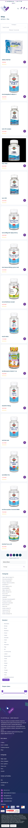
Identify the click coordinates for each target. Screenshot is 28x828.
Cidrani (5, 635)
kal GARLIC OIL (6, 475)
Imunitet (5, 585)
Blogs (2, 750)
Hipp (5, 647)
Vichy (5, 674)
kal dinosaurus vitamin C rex (9, 371)
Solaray (5, 663)
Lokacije (2, 785)
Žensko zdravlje (7, 614)
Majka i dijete (6, 590)
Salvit (5, 661)
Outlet (4, 597)
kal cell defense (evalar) (8, 302)
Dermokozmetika (7, 579)
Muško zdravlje (6, 592)
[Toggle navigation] (26, 8)
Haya (5, 642)
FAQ (2, 780)
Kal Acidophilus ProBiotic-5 (9, 94)
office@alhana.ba (6, 796)
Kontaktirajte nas (4, 782)
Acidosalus (6, 623)
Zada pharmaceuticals (9, 677)
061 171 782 (19, 1)
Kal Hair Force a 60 (7, 544)
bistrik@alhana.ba (9, 1)
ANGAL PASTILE (6, 59)
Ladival (5, 654)
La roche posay (7, 651)
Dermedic (6, 637)
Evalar (5, 640)
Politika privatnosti (5, 747)
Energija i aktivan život (8, 583)
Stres (4, 606)
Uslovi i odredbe (4, 745)
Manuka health (7, 656)
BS (13, 3)
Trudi (5, 667)
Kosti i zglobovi (7, 586)
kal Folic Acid (5, 440)
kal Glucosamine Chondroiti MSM (10, 509)
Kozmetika (5, 588)
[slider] (2, 693)
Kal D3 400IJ (5, 336)
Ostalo (5, 658)
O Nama (2, 742)
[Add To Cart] (24, 62)
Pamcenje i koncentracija (8, 599)
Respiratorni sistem (7, 603)
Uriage (5, 672)
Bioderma (6, 630)
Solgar (5, 665)
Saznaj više (13, 825)
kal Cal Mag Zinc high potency (10, 232)
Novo (5, 594)
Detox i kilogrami (7, 581)
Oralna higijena (6, 596)
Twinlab (6, 670)
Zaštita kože (6, 610)
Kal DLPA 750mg (6, 405)
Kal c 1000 (4, 163)
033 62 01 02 (5, 790)
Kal (5, 649)
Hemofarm (6, 644)
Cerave (5, 633)
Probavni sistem (6, 601)
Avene (5, 628)
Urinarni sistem (6, 608)
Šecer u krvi (5, 605)
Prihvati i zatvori (5, 825)
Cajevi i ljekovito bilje (8, 577)
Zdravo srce (6, 612)
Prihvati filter (6, 679)
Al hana (5, 626)
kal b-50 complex (6, 129)
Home (3, 19)
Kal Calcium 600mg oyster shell (10, 267)
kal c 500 (4, 198)
